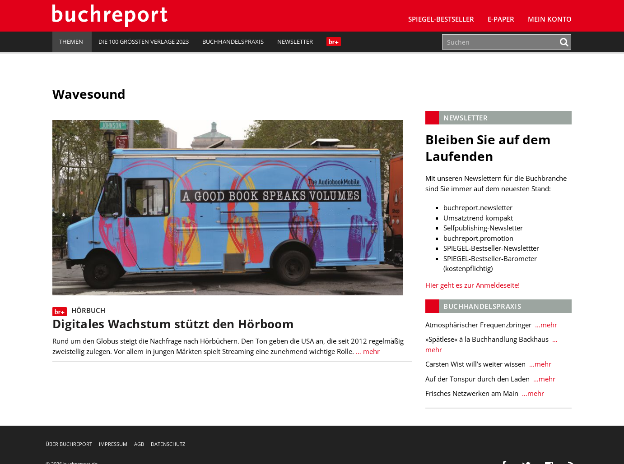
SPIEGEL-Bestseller (441, 18)
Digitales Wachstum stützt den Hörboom (173, 324)
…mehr (545, 324)
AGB (139, 444)
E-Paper (501, 18)
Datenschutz (168, 444)
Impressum (113, 444)
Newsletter (295, 41)
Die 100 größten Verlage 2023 (143, 41)
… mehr (367, 351)
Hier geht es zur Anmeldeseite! (472, 284)
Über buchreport (69, 444)
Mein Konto (550, 18)
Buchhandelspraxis (233, 41)
